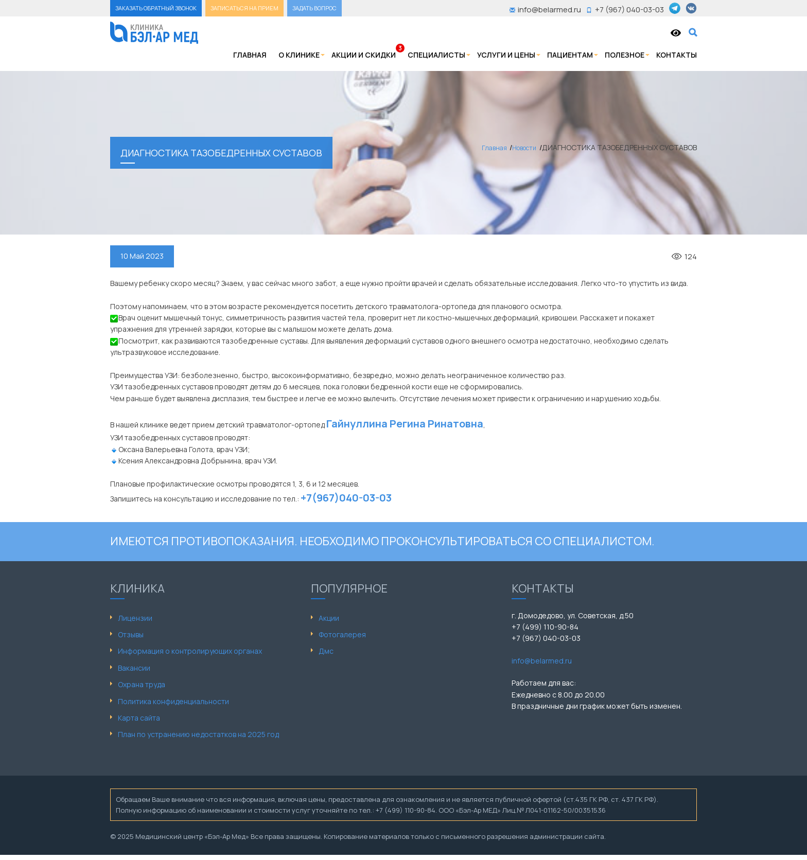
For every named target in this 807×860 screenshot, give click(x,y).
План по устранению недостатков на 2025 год (198, 734)
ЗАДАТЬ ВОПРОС (314, 8)
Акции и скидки (363, 55)
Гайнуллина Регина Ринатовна (404, 424)
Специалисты (436, 55)
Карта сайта (139, 718)
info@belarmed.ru (542, 661)
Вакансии (134, 668)
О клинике (299, 55)
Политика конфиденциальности (173, 701)
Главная (250, 55)
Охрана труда (141, 684)
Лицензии (135, 618)
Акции (329, 618)
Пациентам (570, 55)
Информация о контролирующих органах (190, 651)
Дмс (326, 651)
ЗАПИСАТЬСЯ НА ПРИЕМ (244, 8)
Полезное (624, 55)
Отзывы (131, 634)
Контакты (676, 55)
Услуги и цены (506, 55)
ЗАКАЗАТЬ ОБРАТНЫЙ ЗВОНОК (156, 8)
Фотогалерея (342, 634)
